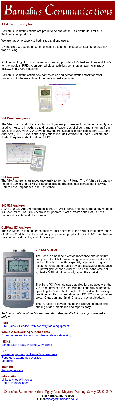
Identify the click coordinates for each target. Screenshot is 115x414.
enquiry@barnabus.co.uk (61, 399)
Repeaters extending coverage (21, 357)
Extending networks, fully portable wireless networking (36, 335)
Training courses (12, 370)
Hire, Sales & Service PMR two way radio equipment (35, 326)
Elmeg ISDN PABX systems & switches (26, 344)
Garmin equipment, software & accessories (29, 354)
